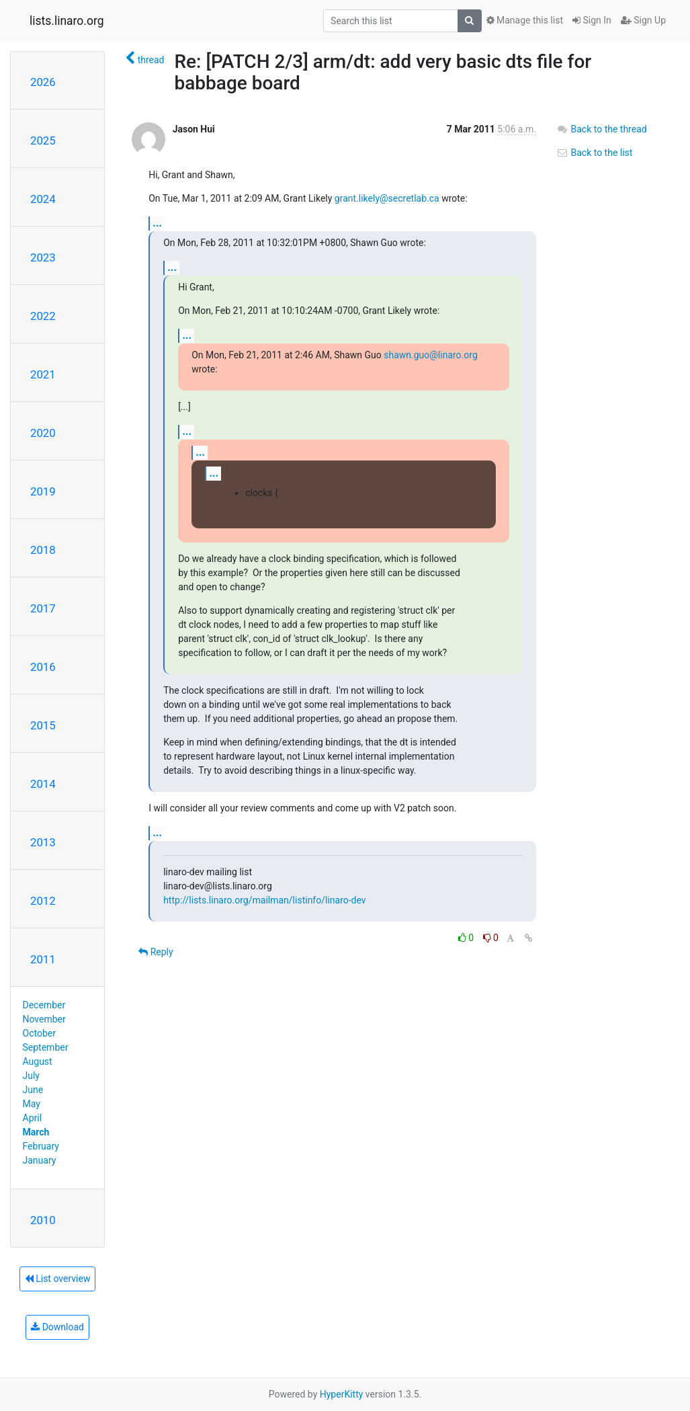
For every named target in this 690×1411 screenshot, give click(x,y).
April (32, 1118)
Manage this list (524, 20)
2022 (43, 316)
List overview (58, 1278)
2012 (43, 901)
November (44, 1019)
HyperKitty (341, 1394)
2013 (43, 842)
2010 (43, 1220)
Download (57, 1327)
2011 (43, 959)
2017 (43, 608)
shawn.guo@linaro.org (431, 355)
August (37, 1061)
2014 (43, 784)
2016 (43, 667)
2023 (43, 257)
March (36, 1132)
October (39, 1033)
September (46, 1047)
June (33, 1089)
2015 (43, 725)
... (157, 222)
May (31, 1103)
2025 (43, 140)
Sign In (591, 20)
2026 (43, 82)
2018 (43, 550)
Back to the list (594, 152)
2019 (43, 491)
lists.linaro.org (67, 21)
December (44, 1005)
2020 (43, 433)
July (31, 1075)
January (39, 1160)
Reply (155, 951)
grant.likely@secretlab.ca (387, 198)
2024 (43, 199)
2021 (43, 374)
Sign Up (643, 20)
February (41, 1146)
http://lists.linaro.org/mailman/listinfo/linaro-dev (264, 900)
